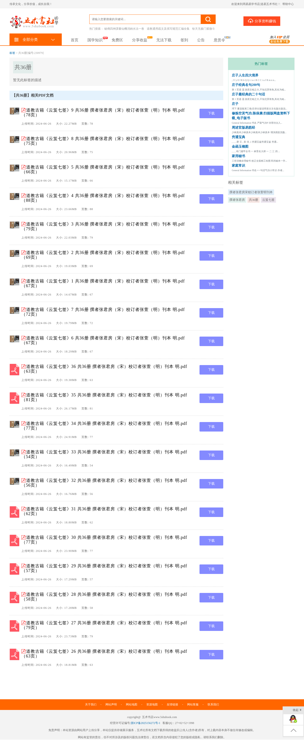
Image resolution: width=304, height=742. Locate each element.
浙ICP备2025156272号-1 (145, 723)
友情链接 (172, 704)
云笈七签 (268, 200)
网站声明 (111, 704)
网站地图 (131, 704)
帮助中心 (288, 4)
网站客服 (193, 704)
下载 (211, 113)
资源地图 (152, 704)
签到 (184, 40)
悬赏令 (219, 40)
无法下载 (163, 40)
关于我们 (90, 704)
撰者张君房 (237, 200)
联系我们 (213, 704)
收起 (297, 710)
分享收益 (139, 40)
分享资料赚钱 (262, 21)
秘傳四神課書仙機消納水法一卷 (124, 28)
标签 (12, 53)
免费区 (117, 40)
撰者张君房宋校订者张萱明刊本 (251, 192)
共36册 (253, 200)
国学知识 (95, 40)
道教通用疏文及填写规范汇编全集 (168, 28)
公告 (201, 40)
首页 (74, 40)
